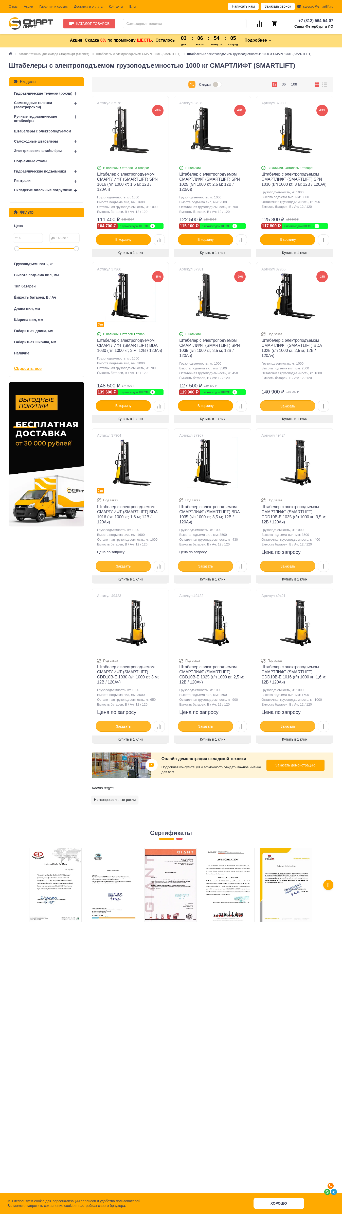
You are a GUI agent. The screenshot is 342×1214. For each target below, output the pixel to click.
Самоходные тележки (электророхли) (33, 105)
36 (284, 84)
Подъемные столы (30, 161)
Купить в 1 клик (130, 253)
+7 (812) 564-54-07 (315, 21)
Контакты (116, 6)
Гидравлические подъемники (40, 171)
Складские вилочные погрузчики (43, 190)
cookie (39, 1201)
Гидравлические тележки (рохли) (43, 93)
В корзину (123, 239)
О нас (13, 6)
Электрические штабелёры (38, 151)
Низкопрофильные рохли (115, 800)
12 (275, 84)
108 (294, 84)
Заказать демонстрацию (295, 765)
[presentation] (328, 885)
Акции (28, 6)
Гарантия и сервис (53, 6)
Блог (132, 6)
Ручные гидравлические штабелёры (35, 118)
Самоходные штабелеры (36, 141)
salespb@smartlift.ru (318, 6)
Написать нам (243, 6)
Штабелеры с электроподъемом (42, 131)
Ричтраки (22, 181)
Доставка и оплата (88, 6)
